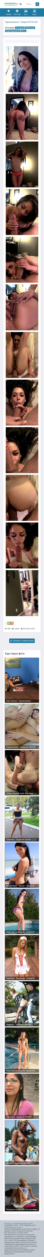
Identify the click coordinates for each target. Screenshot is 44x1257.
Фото (26, 12)
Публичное (29, 28)
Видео (34, 12)
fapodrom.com (11, 4)
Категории (17, 12)
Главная (8, 12)
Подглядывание (12, 31)
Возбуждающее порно (12, 1227)
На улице (19, 28)
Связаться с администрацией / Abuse (18, 1223)
